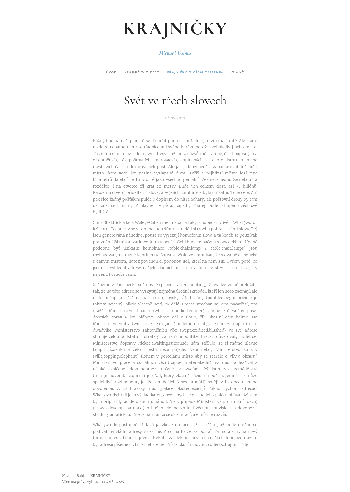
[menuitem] (104, 73)
